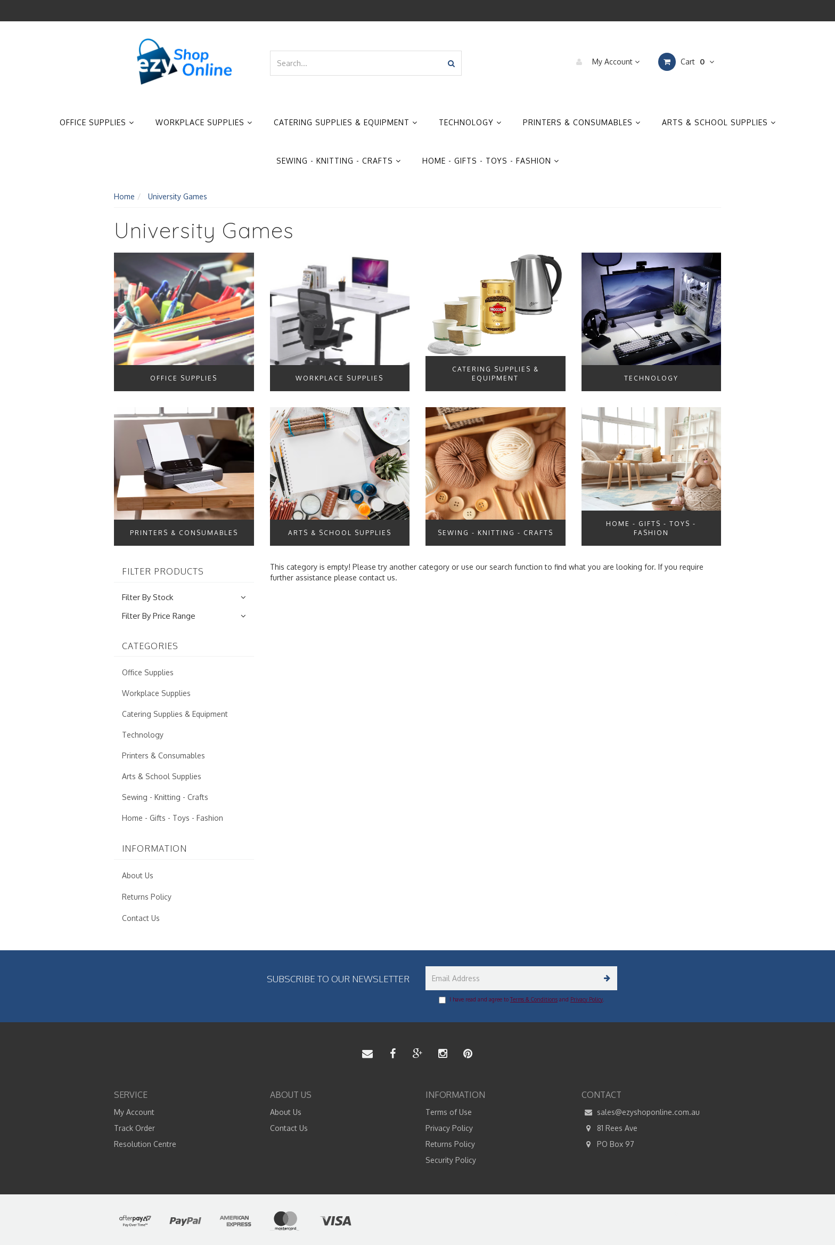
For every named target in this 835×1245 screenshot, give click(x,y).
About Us (137, 875)
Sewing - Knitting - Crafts (338, 160)
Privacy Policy (586, 999)
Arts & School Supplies (719, 122)
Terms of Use (448, 1112)
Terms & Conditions (534, 999)
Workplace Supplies (203, 122)
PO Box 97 (608, 1144)
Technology (470, 122)
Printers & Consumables (582, 122)
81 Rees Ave (609, 1128)
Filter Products (163, 572)
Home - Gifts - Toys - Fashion (490, 160)
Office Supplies (97, 122)
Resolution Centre (145, 1144)
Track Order (134, 1128)
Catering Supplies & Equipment (346, 122)
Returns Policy (146, 896)
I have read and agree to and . (521, 1000)
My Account (605, 62)
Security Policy (450, 1160)
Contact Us (141, 918)
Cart (686, 62)
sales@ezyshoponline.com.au (641, 1112)
